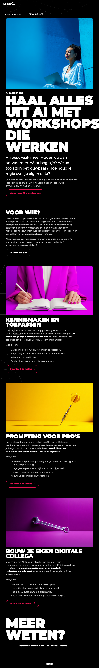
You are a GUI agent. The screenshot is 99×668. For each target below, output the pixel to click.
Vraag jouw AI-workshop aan (25, 193)
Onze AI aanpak (18, 252)
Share (49, 664)
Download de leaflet (21, 369)
